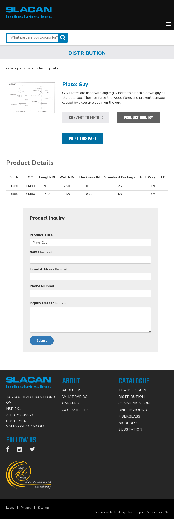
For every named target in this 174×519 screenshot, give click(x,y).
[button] (168, 24)
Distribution (131, 396)
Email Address (42, 269)
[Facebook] (10, 450)
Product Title (41, 235)
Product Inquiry (138, 118)
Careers (70, 403)
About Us (71, 390)
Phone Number (42, 286)
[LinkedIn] (22, 450)
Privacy (26, 507)
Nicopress (128, 422)
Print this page (83, 138)
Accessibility (75, 409)
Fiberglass (129, 416)
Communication (134, 403)
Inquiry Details (42, 303)
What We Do (75, 396)
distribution (35, 68)
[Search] (63, 38)
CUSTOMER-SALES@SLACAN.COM (25, 424)
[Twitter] (35, 450)
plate (53, 68)
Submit (42, 340)
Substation (130, 429)
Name (34, 252)
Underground (132, 409)
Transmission (132, 390)
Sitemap (44, 507)
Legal (10, 507)
